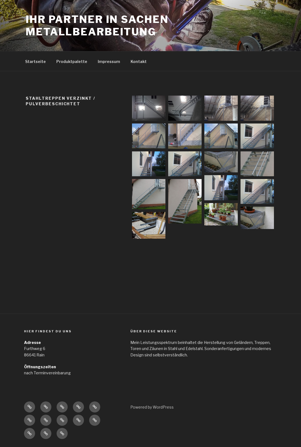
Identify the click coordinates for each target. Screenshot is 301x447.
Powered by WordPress (152, 407)
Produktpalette (71, 61)
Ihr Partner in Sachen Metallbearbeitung (97, 25)
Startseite (35, 61)
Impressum (109, 61)
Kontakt (139, 61)
